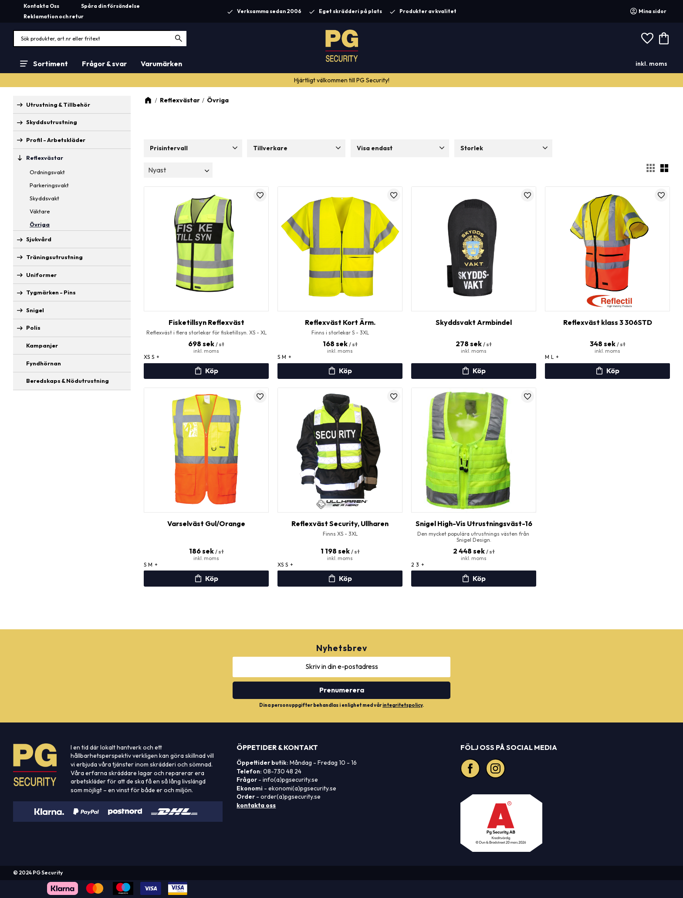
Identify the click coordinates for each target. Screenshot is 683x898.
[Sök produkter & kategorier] (100, 38)
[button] (647, 39)
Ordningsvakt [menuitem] (47, 172)
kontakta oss (256, 805)
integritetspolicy (402, 705)
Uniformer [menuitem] (41, 274)
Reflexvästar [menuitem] (44, 157)
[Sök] (178, 38)
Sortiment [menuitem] (50, 63)
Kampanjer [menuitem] (42, 345)
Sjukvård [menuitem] (38, 239)
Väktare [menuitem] (40, 211)
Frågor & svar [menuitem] (104, 63)
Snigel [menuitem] (35, 310)
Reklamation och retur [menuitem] (54, 16)
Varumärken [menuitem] (161, 63)
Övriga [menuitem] (40, 224)
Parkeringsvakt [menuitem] (49, 185)
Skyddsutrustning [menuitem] (51, 121)
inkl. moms (651, 64)
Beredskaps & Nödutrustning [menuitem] (67, 380)
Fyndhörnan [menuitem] (43, 363)
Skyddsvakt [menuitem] (44, 198)
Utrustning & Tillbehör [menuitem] (58, 104)
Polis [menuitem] (33, 327)
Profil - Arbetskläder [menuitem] (55, 139)
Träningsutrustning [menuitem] (54, 256)
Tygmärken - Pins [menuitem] (51, 292)
